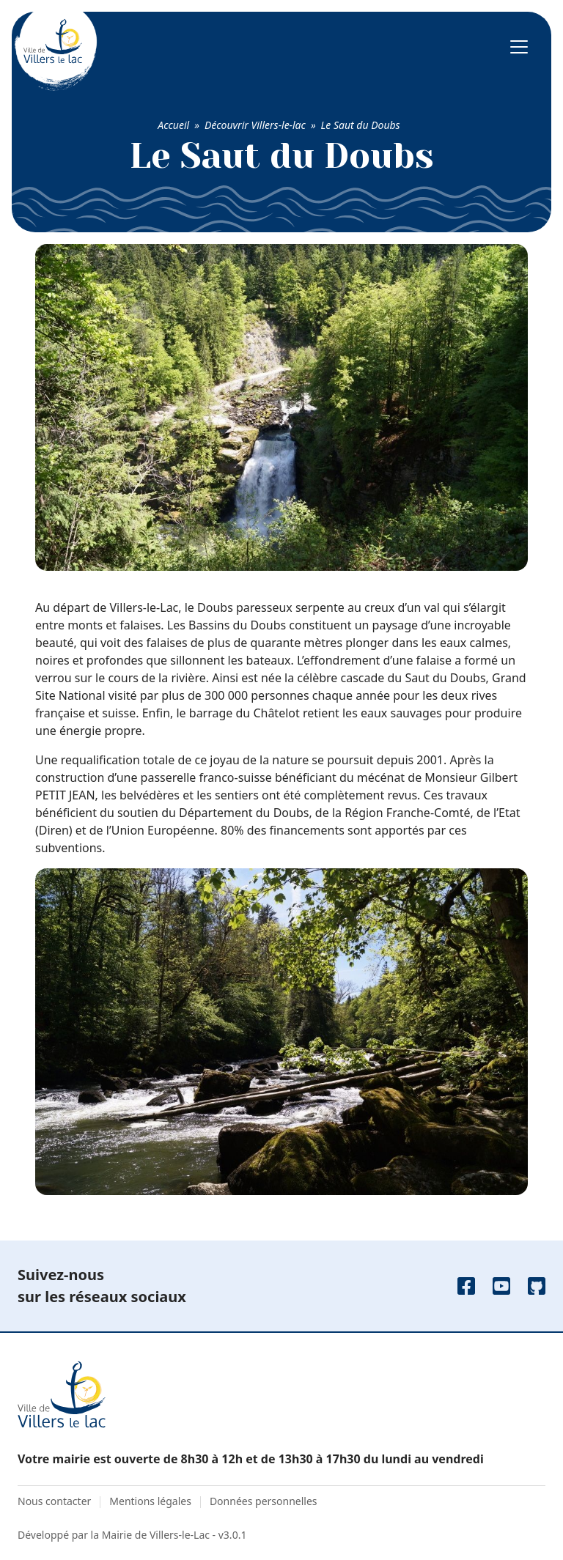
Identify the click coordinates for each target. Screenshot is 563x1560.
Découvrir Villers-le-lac (255, 125)
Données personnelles (263, 1501)
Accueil (173, 125)
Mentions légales (150, 1501)
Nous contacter (54, 1501)
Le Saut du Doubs (360, 125)
